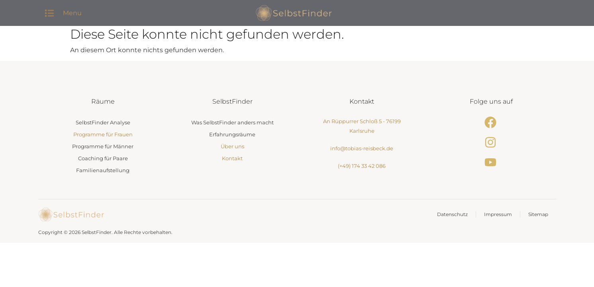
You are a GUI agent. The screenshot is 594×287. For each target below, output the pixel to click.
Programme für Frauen (103, 134)
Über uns (232, 146)
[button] (49, 13)
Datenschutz (452, 214)
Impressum (498, 214)
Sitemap (538, 214)
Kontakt (232, 158)
